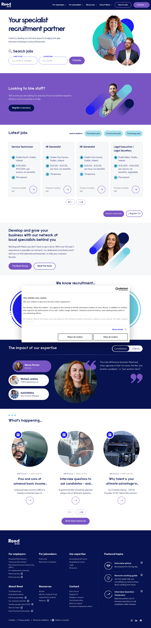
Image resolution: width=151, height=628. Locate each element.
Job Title (17, 56)
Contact (140, 5)
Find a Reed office (76, 600)
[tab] (32, 366)
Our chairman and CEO (17, 601)
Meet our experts (75, 603)
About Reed (105, 5)
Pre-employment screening (19, 570)
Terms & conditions (41, 620)
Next (81, 202)
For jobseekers (75, 5)
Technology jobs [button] (134, 133)
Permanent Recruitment (17, 559)
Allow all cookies (110, 337)
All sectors (73, 568)
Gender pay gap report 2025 (19, 604)
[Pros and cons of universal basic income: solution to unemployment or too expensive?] (30, 467)
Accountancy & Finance (78, 559)
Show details (117, 329)
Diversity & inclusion (16, 594)
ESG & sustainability (16, 598)
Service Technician (22, 147)
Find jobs (77, 60)
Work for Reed (14, 608)
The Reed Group (15, 591)
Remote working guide (125, 575)
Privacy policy (24, 620)
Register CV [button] (134, 214)
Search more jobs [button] (113, 214)
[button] (33, 189)
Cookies (12, 620)
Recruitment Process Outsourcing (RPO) (21, 566)
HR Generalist (53, 147)
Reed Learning (14, 574)
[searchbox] (23, 60)
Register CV (73, 594)
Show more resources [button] (75, 521)
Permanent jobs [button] (93, 133)
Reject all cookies (75, 337)
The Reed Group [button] (20, 266)
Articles (41, 591)
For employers (58, 5)
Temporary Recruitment (17, 562)
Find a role (43, 559)
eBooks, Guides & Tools (48, 594)
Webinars (42, 601)
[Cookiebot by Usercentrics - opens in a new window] (117, 289)
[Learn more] (131, 620)
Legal (71, 565)
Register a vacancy (76, 597)
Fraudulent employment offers (80, 606)
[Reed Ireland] (6, 5)
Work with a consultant (47, 562)
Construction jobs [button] (113, 133)
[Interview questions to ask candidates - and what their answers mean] (75, 467)
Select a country (62, 620)
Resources (90, 5)
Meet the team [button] (44, 266)
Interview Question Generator (124, 593)
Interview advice (122, 563)
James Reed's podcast (47, 597)
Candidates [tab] (120, 348)
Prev (70, 202)
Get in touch (74, 591)
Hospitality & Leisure (77, 562)
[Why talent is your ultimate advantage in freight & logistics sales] (121, 467)
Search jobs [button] (123, 5)
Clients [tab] (136, 348)
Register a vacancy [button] (21, 108)
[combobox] (53, 60)
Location (47, 56)
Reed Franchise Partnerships (19, 611)
